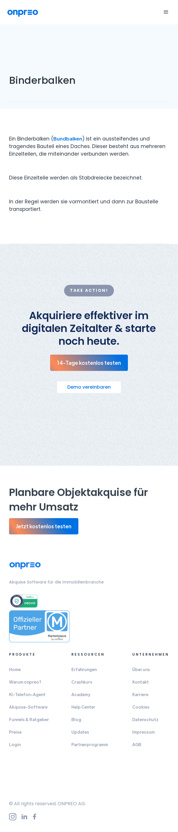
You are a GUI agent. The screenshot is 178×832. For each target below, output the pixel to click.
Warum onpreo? (25, 685)
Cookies (140, 710)
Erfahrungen (84, 673)
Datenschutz (145, 723)
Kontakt (140, 685)
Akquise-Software (28, 710)
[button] (165, 12)
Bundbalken (67, 138)
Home (15, 673)
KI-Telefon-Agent (27, 698)
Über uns (141, 673)
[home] (22, 12)
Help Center (83, 710)
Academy (80, 698)
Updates (80, 735)
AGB (136, 748)
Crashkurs (81, 685)
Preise (15, 735)
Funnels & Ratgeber (29, 723)
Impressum (143, 735)
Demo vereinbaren (89, 387)
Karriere (140, 698)
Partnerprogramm (89, 748)
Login (15, 748)
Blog (76, 723)
